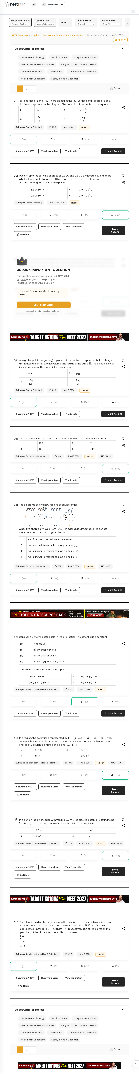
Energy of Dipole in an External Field (78, 64)
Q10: (16, 922)
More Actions (113, 151)
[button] (123, 101)
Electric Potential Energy (32, 57)
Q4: (16, 360)
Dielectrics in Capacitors (32, 78)
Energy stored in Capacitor (64, 78)
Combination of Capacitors (82, 71)
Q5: (16, 438)
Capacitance (55, 71)
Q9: (16, 819)
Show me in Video (49, 226)
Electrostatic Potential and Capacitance (63, 35)
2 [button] (26, 88)
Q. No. (115, 88)
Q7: (16, 637)
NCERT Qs (66, 22)
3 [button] (33, 88)
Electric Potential (59, 57)
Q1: (15, 101)
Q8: (16, 738)
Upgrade (120, 40)
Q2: (16, 176)
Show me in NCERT (25, 151)
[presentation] (36, 101)
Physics (35, 35)
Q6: (16, 505)
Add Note (71, 151)
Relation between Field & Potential (37, 64)
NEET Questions (20, 35)
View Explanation (49, 151)
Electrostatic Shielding (31, 71)
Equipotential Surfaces (85, 57)
